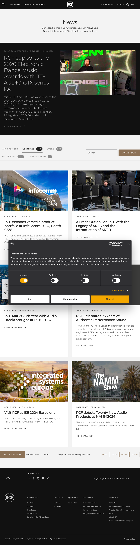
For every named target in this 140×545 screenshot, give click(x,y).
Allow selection (69, 299)
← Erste (103, 453)
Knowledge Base (90, 509)
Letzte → (134, 453)
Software (57, 505)
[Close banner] (128, 244)
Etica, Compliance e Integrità (121, 520)
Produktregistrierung (92, 505)
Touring (30, 505)
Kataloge (57, 502)
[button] (12, 454)
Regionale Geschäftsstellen (120, 505)
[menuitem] (29, 4)
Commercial (32, 512)
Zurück (113, 453)
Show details (118, 290)
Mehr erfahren (12, 126)
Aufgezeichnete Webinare (93, 512)
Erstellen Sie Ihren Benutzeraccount (62, 28)
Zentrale (112, 502)
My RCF (120, 5)
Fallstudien (72, 502)
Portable (30, 502)
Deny (30, 299)
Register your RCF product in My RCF (111, 477)
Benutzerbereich (90, 502)
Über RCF (113, 516)
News (111, 512)
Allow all (110, 299)
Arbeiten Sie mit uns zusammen (122, 509)
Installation (31, 509)
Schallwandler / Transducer (38, 516)
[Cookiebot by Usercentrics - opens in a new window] (110, 244)
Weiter (124, 453)
